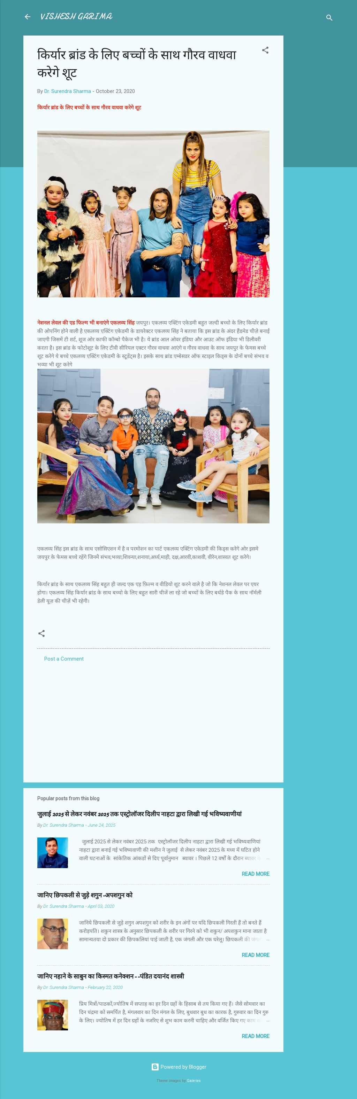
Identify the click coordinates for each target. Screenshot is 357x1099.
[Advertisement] (311, 140)
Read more (255, 874)
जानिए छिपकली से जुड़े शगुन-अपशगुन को (84, 895)
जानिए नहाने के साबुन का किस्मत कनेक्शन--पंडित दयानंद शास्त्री (110, 976)
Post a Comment (64, 659)
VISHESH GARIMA (75, 16)
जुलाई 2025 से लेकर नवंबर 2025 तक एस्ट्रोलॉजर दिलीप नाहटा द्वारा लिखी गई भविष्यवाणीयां (139, 814)
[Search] (329, 19)
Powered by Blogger (178, 1067)
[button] (265, 51)
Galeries (194, 1080)
